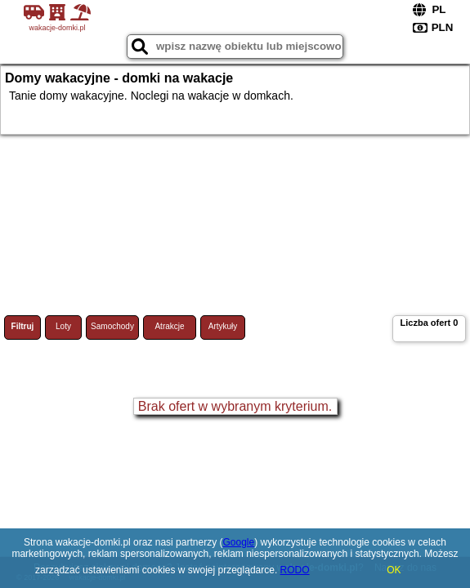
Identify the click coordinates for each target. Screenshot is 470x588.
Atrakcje (169, 326)
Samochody (112, 326)
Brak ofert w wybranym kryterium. (235, 406)
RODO (295, 570)
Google (238, 542)
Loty (63, 326)
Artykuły (223, 326)
